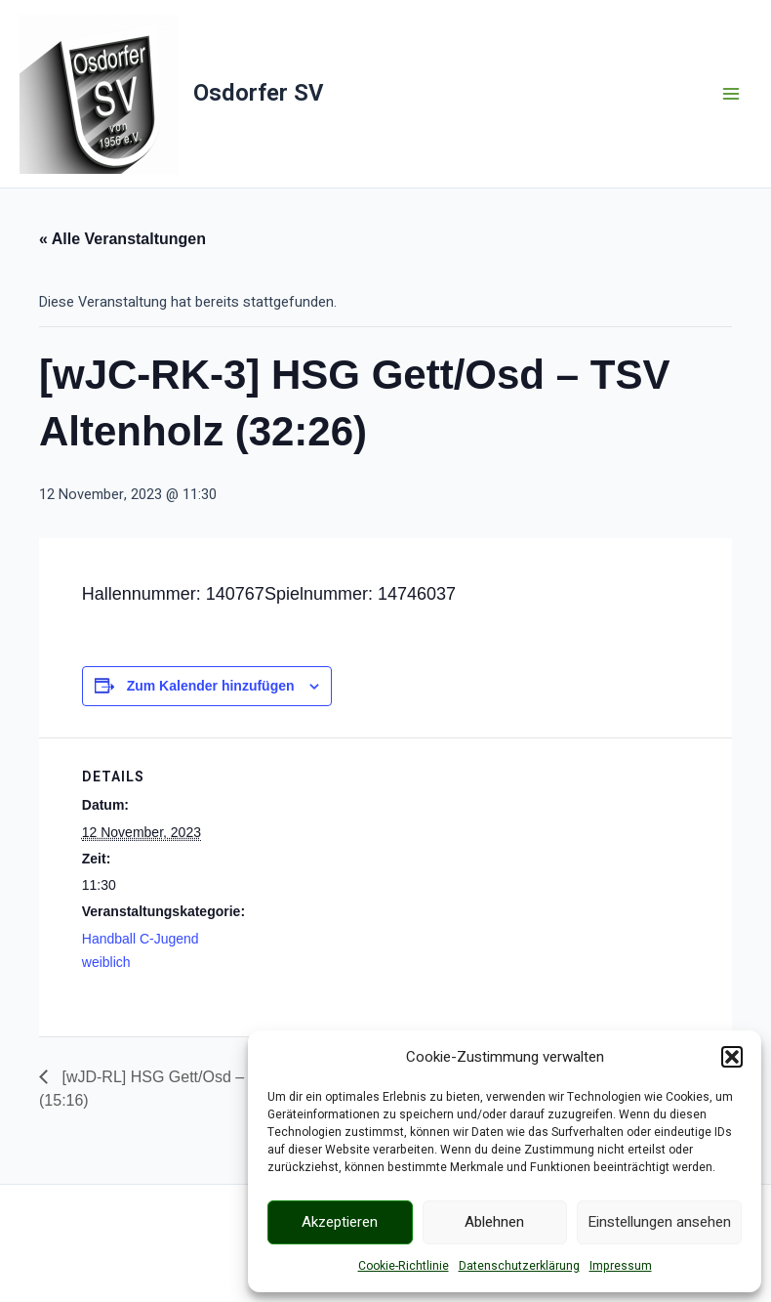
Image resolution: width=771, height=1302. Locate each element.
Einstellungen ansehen (659, 1222)
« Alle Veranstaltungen (122, 239)
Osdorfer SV (258, 93)
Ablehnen (494, 1222)
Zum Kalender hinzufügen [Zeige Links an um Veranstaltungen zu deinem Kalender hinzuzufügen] (211, 685)
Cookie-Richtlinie (403, 1266)
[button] (732, 1057)
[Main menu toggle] (730, 93)
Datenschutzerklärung (519, 1266)
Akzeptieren (340, 1222)
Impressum (620, 1266)
